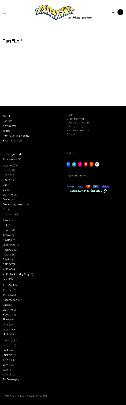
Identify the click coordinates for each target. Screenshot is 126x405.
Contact (7, 121)
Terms (6, 130)
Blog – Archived (12, 140)
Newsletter (9, 125)
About (6, 116)
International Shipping (16, 135)
